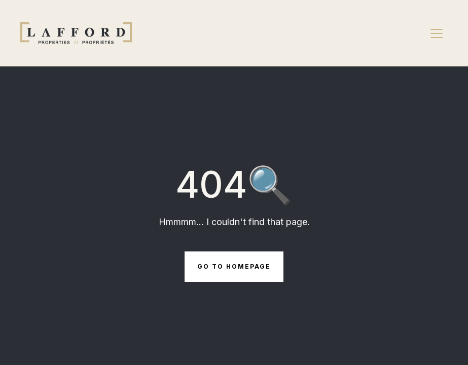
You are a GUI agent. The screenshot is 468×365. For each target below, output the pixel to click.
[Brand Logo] (76, 33)
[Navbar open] (436, 33)
